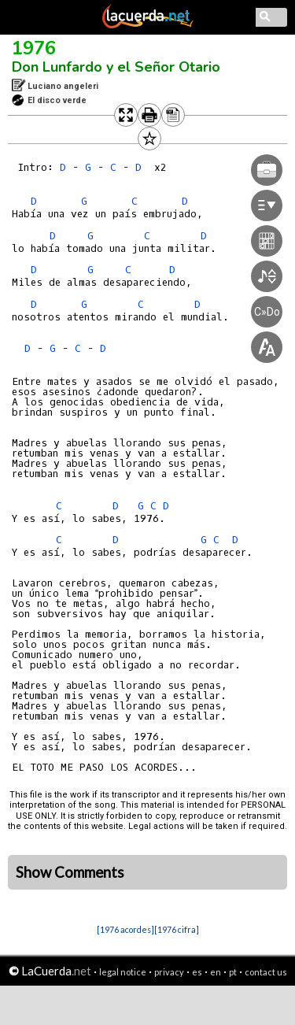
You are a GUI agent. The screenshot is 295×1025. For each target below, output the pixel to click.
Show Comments (70, 872)
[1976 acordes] (125, 929)
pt (233, 972)
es (197, 972)
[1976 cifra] (176, 929)
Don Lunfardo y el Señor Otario (116, 66)
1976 (34, 48)
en (215, 972)
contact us (266, 972)
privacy (169, 972)
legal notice (122, 972)
